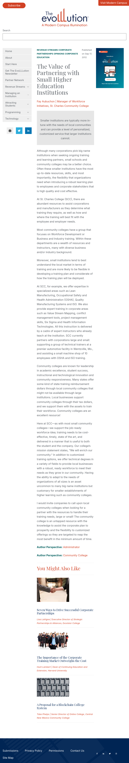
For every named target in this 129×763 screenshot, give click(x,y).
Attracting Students (17, 104)
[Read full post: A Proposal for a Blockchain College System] (53, 688)
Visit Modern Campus (113, 2)
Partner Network (14, 80)
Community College (75, 555)
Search (6, 30)
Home (8, 51)
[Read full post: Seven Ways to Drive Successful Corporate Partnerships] (53, 590)
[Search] (64, 36)
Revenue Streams (17, 86)
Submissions (10, 750)
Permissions (56, 750)
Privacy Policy (33, 750)
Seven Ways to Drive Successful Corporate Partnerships (65, 611)
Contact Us (77, 750)
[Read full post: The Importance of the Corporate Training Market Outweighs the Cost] (53, 640)
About (8, 57)
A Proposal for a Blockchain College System (61, 706)
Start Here (11, 64)
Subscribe (14, 5)
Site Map (8, 757)
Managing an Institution (17, 95)
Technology (17, 118)
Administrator (71, 547)
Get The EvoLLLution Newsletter (17, 72)
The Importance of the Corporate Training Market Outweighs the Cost (61, 659)
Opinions (59, 53)
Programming (17, 112)
